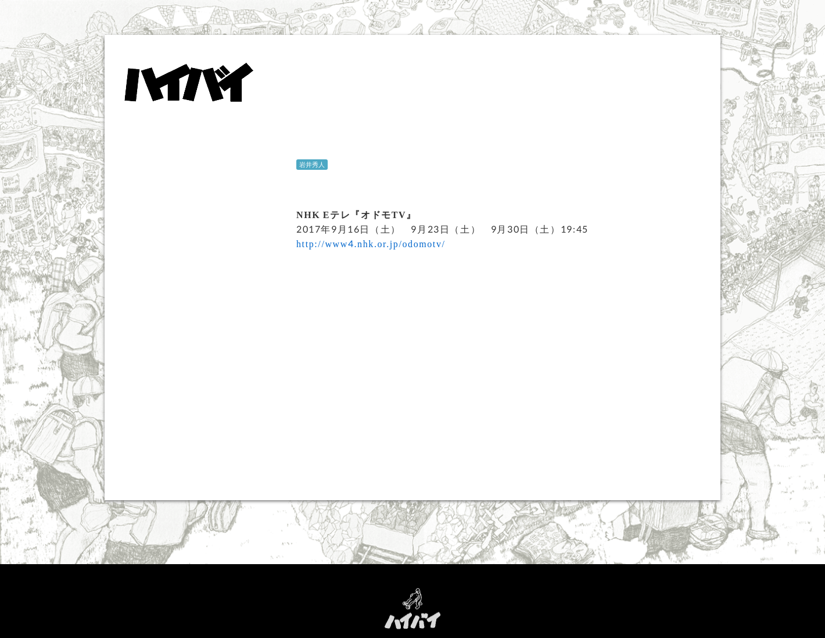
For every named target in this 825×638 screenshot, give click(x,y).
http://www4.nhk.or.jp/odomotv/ (371, 243)
